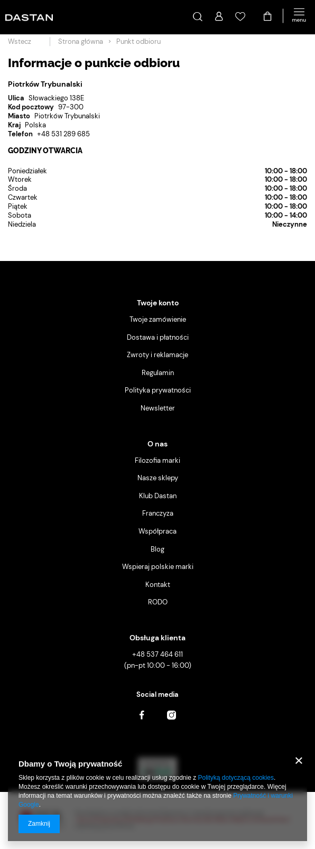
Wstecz (19, 41)
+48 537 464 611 (157, 654)
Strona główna (80, 41)
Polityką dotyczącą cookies (236, 777)
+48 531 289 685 (63, 133)
